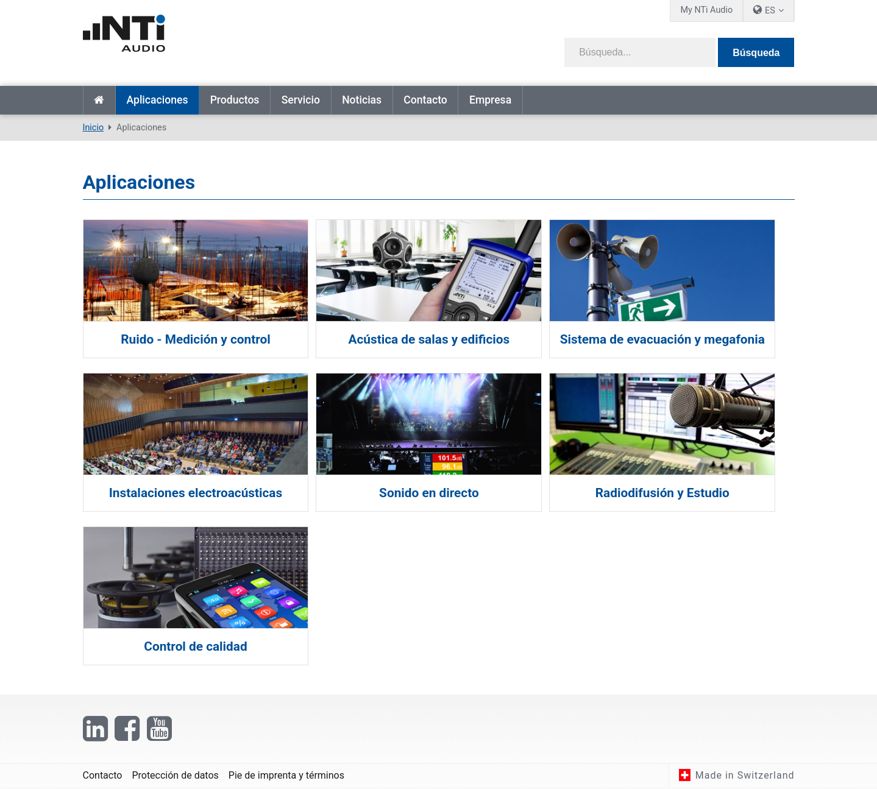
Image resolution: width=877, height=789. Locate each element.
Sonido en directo (439, 493)
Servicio (301, 100)
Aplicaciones (157, 100)
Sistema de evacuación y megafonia (681, 339)
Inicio (99, 100)
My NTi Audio (706, 10)
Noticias (362, 100)
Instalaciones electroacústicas (195, 493)
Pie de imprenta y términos (286, 775)
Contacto (425, 100)
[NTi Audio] (256, 39)
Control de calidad (195, 646)
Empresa (490, 100)
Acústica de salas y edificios (438, 339)
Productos (235, 100)
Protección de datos (175, 775)
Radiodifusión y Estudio (681, 493)
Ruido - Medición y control (195, 339)
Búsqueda (756, 53)
